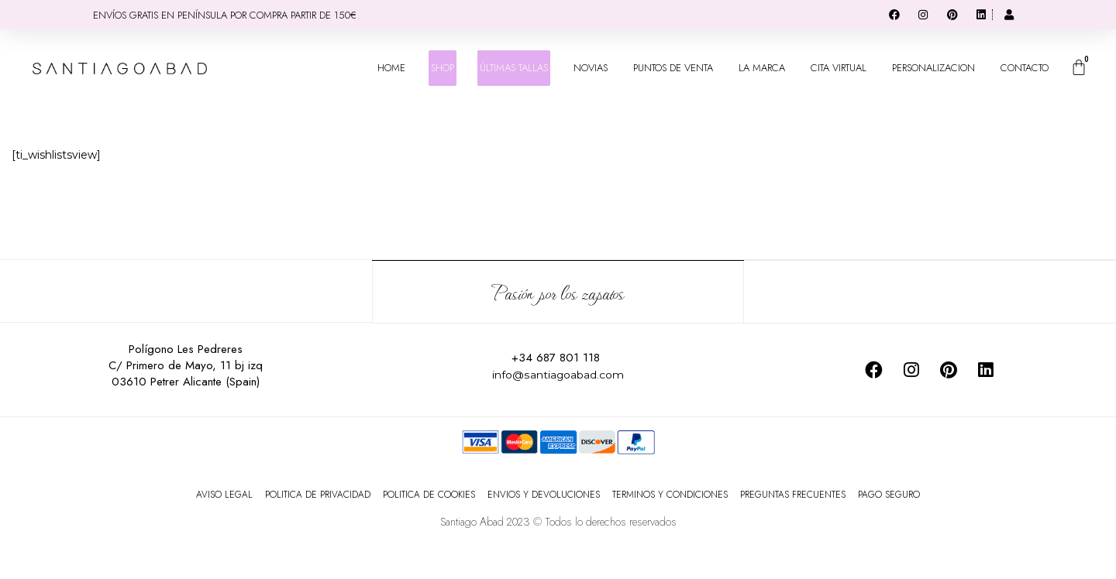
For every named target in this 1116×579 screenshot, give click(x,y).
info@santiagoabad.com (557, 373)
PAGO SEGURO (889, 494)
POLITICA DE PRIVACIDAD (317, 494)
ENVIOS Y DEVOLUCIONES (543, 494)
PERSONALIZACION (933, 67)
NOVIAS (591, 67)
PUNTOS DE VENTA (673, 67)
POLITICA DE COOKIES (429, 494)
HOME (391, 67)
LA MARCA (762, 67)
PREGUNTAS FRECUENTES (793, 494)
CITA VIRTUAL (838, 67)
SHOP (442, 67)
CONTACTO (1025, 67)
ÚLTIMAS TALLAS (514, 67)
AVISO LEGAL (224, 494)
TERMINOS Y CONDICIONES (670, 494)
